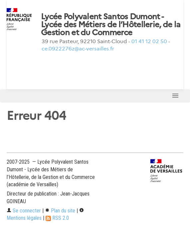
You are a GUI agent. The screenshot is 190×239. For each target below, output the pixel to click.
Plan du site (60, 210)
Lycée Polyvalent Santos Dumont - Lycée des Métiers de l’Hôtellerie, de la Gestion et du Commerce (110, 25)
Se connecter (24, 210)
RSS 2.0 (57, 218)
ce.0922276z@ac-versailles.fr (78, 48)
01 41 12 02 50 (149, 41)
